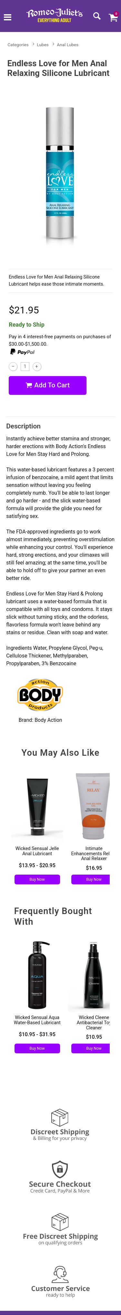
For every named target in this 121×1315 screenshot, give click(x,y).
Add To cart (47, 385)
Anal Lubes (67, 44)
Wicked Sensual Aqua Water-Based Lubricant (37, 1020)
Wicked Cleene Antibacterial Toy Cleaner (94, 1023)
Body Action (48, 720)
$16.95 (94, 868)
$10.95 (94, 1037)
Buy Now (37, 879)
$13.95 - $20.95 (37, 865)
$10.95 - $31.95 (37, 1034)
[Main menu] (7, 18)
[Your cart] (113, 17)
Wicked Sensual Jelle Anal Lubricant (37, 851)
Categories (17, 44)
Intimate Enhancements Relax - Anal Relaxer (93, 854)
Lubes (42, 44)
